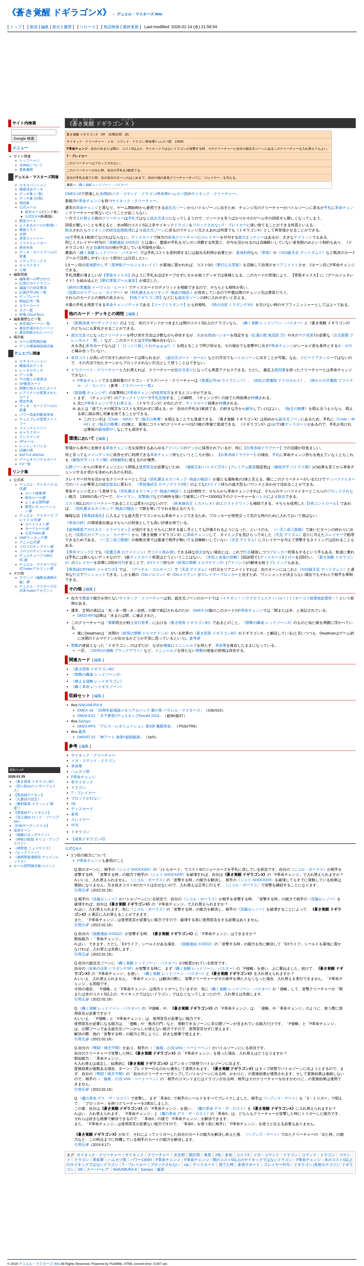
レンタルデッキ (31, 370)
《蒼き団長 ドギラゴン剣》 (34, 781)
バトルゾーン (245, 357)
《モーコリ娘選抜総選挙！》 (315, 598)
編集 (45, 26)
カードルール (35, 528)
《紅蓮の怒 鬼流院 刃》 (268, 335)
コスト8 (242, 1155)
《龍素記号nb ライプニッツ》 (222, 380)
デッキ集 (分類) (31, 198)
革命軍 (162, 194)
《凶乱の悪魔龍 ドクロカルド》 (277, 380)
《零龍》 (265, 252)
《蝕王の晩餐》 (296, 408)
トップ (16, 26)
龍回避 (280, 370)
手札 (327, 207)
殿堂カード (27, 221)
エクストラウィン (234, 503)
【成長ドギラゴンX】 (89, 839)
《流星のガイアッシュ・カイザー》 (94, 292)
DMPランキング (31, 537)
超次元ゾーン (176, 207)
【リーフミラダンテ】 (168, 305)
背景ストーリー (31, 238)
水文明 (179, 1155)
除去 (69, 230)
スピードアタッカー (317, 357)
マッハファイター (340, 479)
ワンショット (95, 574)
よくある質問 (35, 502)
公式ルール (27, 207)
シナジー (256, 237)
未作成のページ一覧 (34, 323)
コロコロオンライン (34, 546)
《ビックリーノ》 (27, 852)
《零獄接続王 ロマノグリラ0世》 (162, 484)
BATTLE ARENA (31, 455)
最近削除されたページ (36, 332)
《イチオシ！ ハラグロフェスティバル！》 (254, 598)
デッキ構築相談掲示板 (36, 346)
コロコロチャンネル (34, 551)
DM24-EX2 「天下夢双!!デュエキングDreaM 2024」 (120, 716)
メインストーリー (33, 428)
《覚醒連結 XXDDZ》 (124, 242)
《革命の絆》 (76, 523)
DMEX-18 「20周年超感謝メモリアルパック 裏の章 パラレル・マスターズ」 (140, 710)
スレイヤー (210, 237)
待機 (254, 398)
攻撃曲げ (145, 496)
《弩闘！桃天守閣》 (106, 1048)
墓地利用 (243, 252)
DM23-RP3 (86, 615)
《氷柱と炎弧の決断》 (222, 557)
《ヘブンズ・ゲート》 (280, 1098)
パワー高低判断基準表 (36, 414)
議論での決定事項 (33, 287)
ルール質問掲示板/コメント (34, 866)
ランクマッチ (29, 437)
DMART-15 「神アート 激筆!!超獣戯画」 (110, 737)
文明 (22, 234)
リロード (88, 26)
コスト (70, 503)
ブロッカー (278, 552)
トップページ (29, 160)
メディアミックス (33, 261)
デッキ (133, 305)
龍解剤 (119, 460)
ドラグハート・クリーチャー (95, 370)
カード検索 (33, 493)
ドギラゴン (80, 832)
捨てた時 (226, 1164)
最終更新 (131, 26)
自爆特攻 (101, 247)
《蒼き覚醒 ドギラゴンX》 (59, 12)
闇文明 (194, 1155)
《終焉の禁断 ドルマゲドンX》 (200, 562)
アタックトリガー (133, 398)
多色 (171, 237)
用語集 (24, 203)
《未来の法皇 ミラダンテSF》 (110, 968)
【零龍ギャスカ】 (117, 275)
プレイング (278, 562)
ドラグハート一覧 (136, 385)
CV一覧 (25, 464)
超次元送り (159, 218)
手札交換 (158, 398)
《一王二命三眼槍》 (288, 529)
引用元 (79, 890)
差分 (56, 26)
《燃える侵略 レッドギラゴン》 (97, 681)
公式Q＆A (32, 216)
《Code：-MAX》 (120, 419)
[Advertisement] (182, 75)
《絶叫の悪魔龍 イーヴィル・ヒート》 (97, 287)
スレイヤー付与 (277, 1164)
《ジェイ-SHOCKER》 (134, 869)
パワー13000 (141, 1160)
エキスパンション (33, 185)
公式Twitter (33, 533)
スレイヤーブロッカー (219, 574)
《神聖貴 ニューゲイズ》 (33, 848)
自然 (208, 335)
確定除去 (109, 484)
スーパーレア (98, 1169)
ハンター (222, 335)
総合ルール (33, 211)
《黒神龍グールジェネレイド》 (134, 265)
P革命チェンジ (88, 201)
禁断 (111, 622)
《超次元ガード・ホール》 (186, 357)
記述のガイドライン (34, 283)
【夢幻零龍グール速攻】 (118, 280)
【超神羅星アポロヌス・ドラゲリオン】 (98, 529)
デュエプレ (23, 353)
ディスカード (142, 237)
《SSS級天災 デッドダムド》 (301, 252)
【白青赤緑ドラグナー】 (263, 448)
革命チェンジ (87, 207)
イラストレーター (33, 243)
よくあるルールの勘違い (38, 225)
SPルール (26, 441)
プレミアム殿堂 (243, 467)
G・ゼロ (345, 346)
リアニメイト (287, 265)
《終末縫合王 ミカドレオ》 (193, 503)
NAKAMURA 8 (90, 705)
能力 (242, 237)
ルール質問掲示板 (33, 341)
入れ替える (85, 218)
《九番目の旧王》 (27, 799)
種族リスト (27, 229)
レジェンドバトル (33, 446)
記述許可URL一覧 (32, 292)
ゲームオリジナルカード (38, 459)
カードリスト (35, 524)
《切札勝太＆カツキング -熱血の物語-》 (161, 292)
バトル (78, 484)
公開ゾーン (74, 467)
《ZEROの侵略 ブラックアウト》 (116, 650)
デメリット (303, 237)
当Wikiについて (31, 165)
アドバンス (174, 448)
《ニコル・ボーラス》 (308, 869)
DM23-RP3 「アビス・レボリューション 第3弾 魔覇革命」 (126, 726)
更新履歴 (26, 169)
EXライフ (213, 484)
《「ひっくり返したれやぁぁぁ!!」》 (146, 346)
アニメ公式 (27, 542)
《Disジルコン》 (153, 574)
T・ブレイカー (234, 225)
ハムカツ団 (178, 194)
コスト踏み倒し (164, 552)
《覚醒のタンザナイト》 (32, 835)
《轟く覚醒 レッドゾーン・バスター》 (103, 184)
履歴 (68, 26)
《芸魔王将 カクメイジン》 (125, 552)
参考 (193, 638)
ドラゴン (181, 225)
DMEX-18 (73, 194)
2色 (218, 1155)
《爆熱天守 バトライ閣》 (90, 460)
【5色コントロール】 (322, 503)
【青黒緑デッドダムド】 (32, 812)
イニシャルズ (186, 645)
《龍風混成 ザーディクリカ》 (95, 323)
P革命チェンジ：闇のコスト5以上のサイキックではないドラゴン (238, 1160)
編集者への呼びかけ (34, 279)
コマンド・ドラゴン (318, 1155)
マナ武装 (306, 335)
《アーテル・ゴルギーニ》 (152, 569)
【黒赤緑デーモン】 (29, 795)
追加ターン (22, 830)
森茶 (82, 731)
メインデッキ (98, 455)
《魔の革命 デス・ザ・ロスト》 (104, 1098)
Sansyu (84, 721)
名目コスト (80, 357)
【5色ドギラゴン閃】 (145, 297)
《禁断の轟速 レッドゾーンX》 (267, 622)
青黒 (207, 1155)
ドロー (289, 557)
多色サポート (249, 1164)
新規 (34, 26)
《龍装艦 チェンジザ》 (90, 393)
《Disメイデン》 (184, 574)
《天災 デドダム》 (287, 535)
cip (67, 237)
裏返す (87, 598)
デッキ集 (26, 375)
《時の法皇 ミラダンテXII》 (232, 305)
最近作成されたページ (36, 328)
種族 (167, 645)
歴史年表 (26, 247)
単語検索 (111, 26)
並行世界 (141, 622)
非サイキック (82, 782)
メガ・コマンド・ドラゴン (134, 194)
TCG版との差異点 (33, 379)
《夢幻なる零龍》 (228, 265)
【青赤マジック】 (80, 552)
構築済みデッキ (31, 189)
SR (80, 1169)
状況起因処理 (120, 230)
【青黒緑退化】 (93, 515)
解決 (249, 408)
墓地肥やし (95, 265)
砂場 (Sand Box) (31, 314)
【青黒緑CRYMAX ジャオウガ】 (92, 569)
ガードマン (125, 496)
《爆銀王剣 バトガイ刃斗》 (206, 467)
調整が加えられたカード (38, 388)
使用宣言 (163, 393)
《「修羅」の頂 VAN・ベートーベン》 (180, 1048)
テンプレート (29, 296)
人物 (22, 270)
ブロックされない (207, 225)
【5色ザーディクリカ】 (31, 825)
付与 (121, 562)
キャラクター (29, 265)
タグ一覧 (26, 310)
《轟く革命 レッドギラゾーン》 (97, 687)
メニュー (20, 148)
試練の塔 (26, 450)
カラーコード (29, 305)
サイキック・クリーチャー (213, 194)
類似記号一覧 (29, 301)
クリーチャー (113, 218)
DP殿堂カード (30, 383)
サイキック (96, 230)
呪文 (199, 552)
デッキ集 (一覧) (31, 194)
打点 (247, 552)
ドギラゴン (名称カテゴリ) (316, 1164)
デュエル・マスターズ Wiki (139, 14)
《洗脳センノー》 (104, 899)
